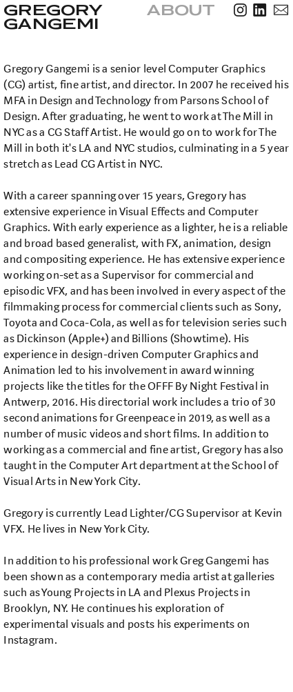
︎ (281, 11)
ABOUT (181, 10)
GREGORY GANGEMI (53, 16)
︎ (240, 11)
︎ (259, 11)
